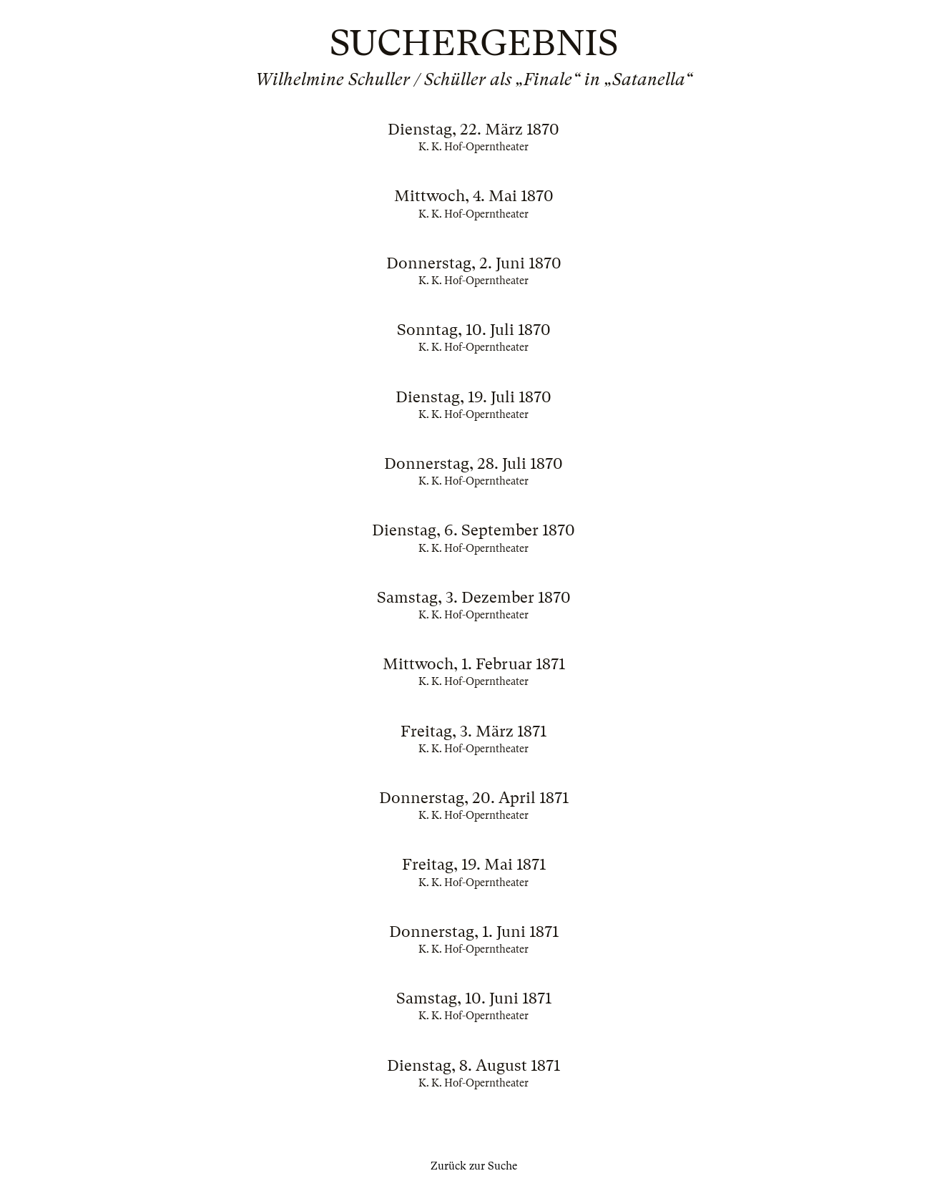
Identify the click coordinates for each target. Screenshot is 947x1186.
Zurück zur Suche (474, 1166)
